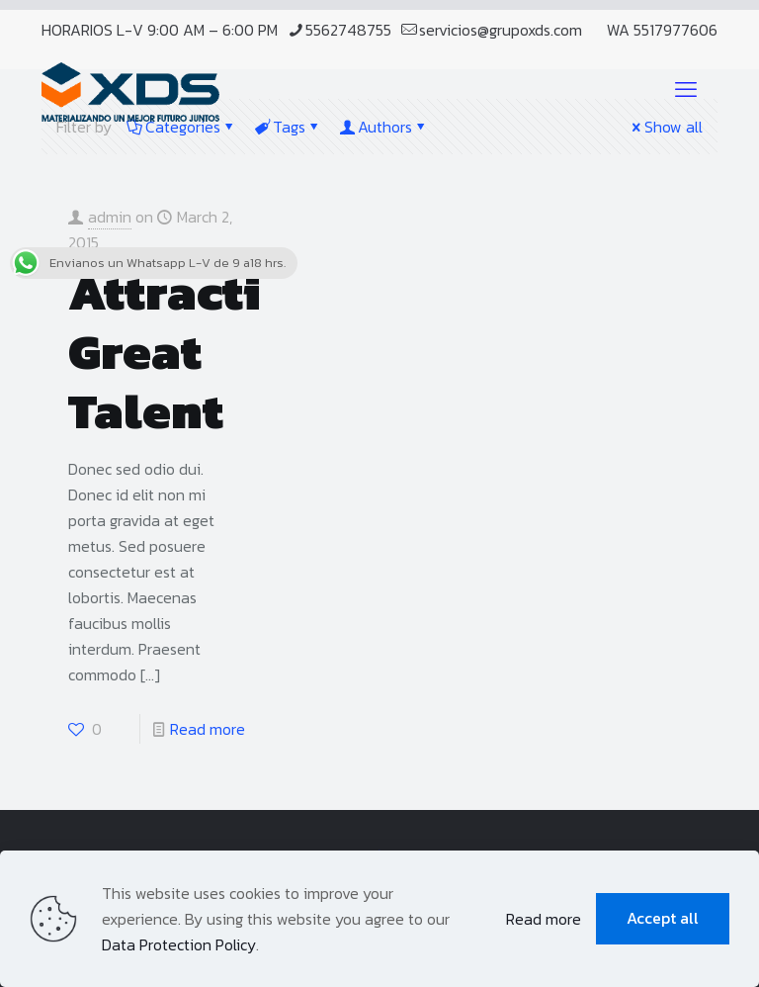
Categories (181, 126)
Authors (383, 126)
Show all (666, 126)
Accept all (663, 918)
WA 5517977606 (662, 30)
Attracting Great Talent (195, 351)
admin (109, 216)
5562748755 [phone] (348, 30)
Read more (207, 729)
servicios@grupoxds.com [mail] (500, 30)
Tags (287, 126)
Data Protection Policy (179, 944)
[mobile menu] (686, 90)
